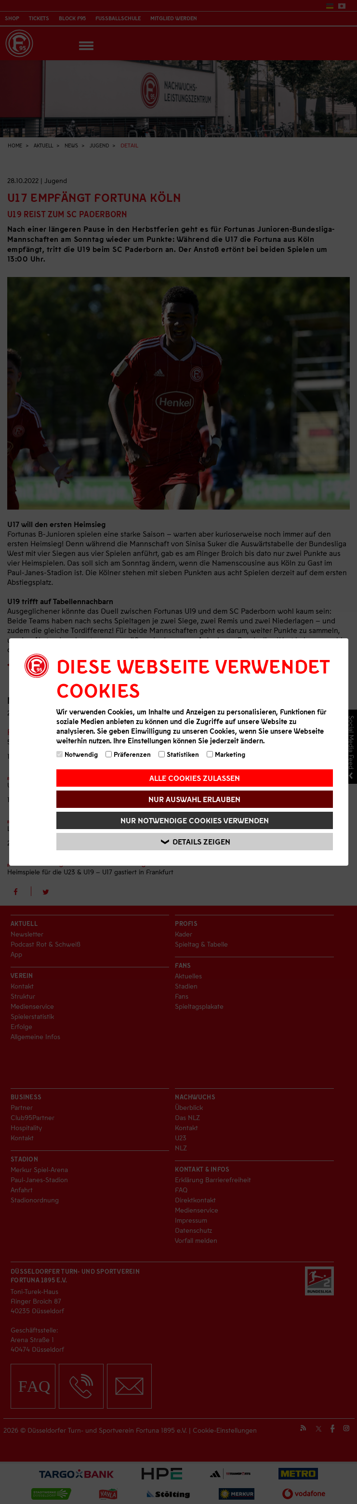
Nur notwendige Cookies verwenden (194, 820)
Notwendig (77, 754)
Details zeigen (196, 842)
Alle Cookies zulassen (194, 777)
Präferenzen (128, 754)
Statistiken (179, 754)
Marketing (226, 754)
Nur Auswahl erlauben (194, 799)
